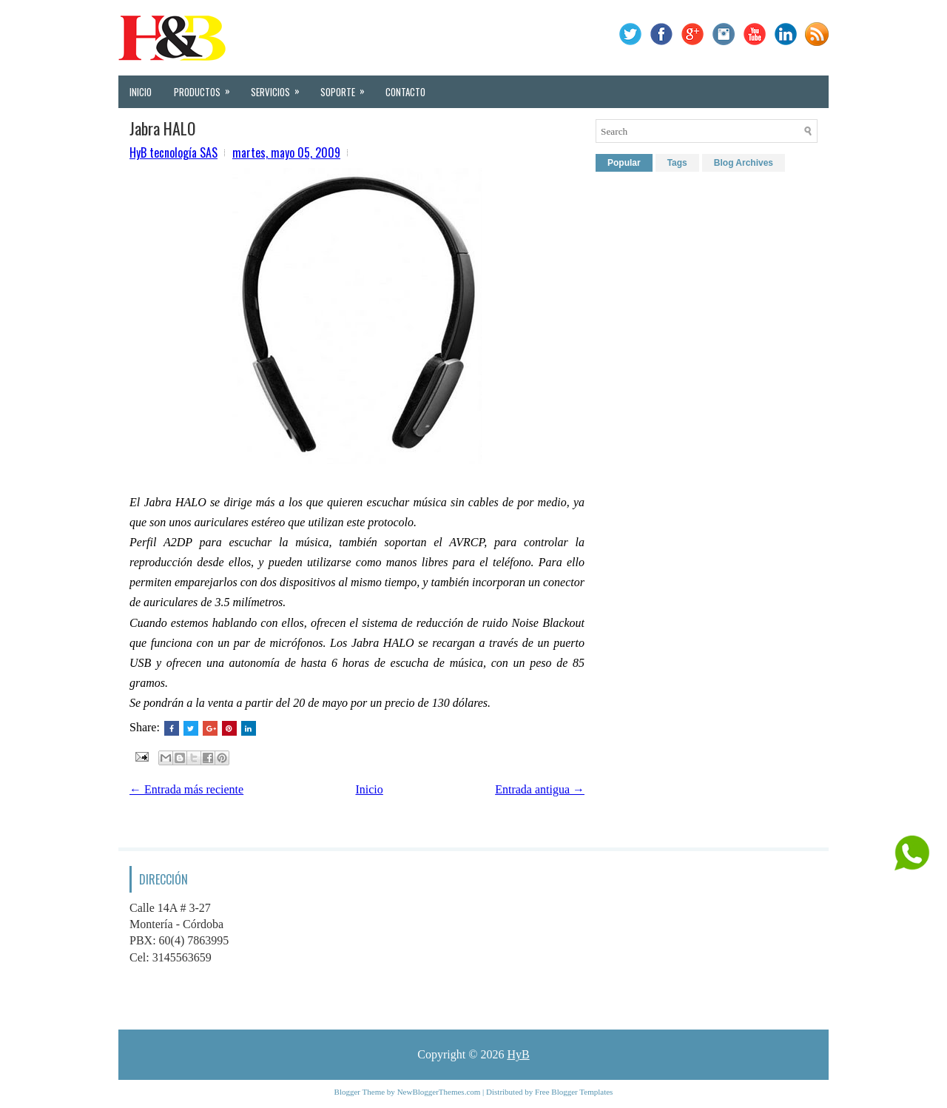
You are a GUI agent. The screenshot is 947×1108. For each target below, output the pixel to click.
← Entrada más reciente (186, 789)
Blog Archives (743, 163)
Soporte (347, 87)
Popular (624, 163)
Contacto (405, 91)
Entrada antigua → (539, 789)
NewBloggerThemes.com (439, 1091)
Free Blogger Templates (574, 1091)
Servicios (280, 87)
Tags (677, 163)
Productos (207, 87)
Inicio (140, 91)
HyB (518, 1054)
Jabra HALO (162, 128)
